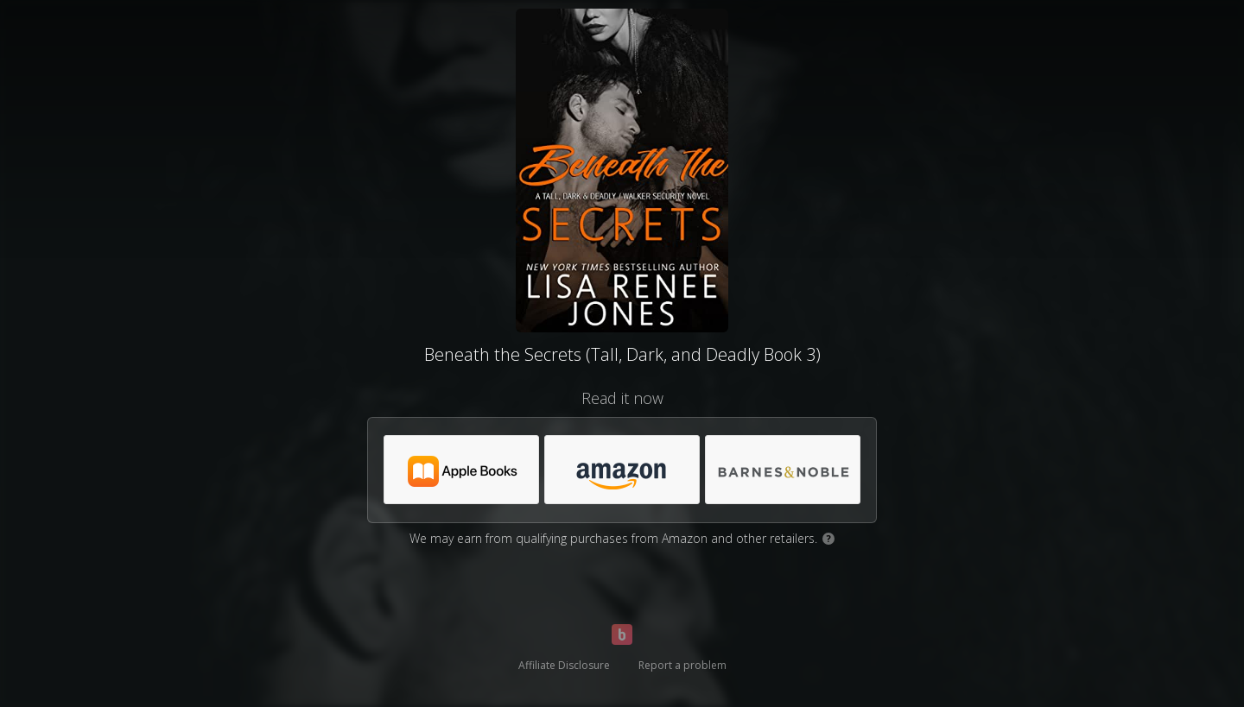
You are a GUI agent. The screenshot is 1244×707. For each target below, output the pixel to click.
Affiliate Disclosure (564, 665)
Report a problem (682, 665)
